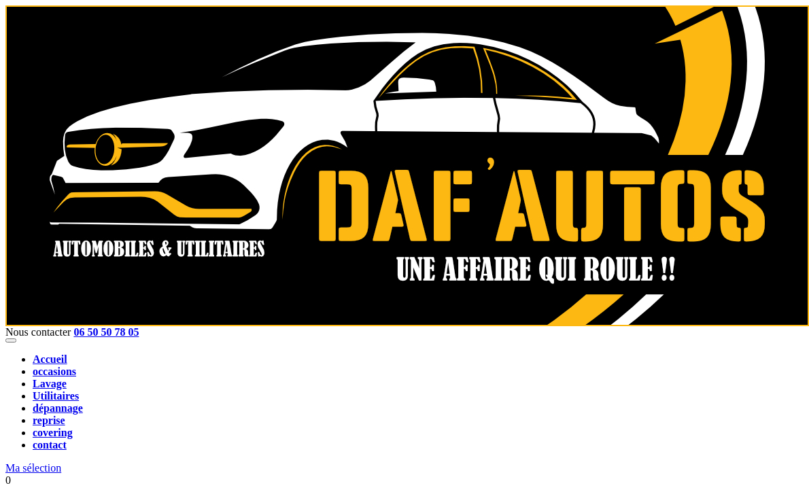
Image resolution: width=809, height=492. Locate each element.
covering (53, 432)
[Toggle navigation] (10, 340)
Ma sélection (33, 468)
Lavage (50, 383)
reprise (49, 420)
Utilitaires (56, 396)
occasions (54, 371)
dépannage (58, 408)
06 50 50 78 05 (106, 332)
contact (50, 445)
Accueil (50, 359)
